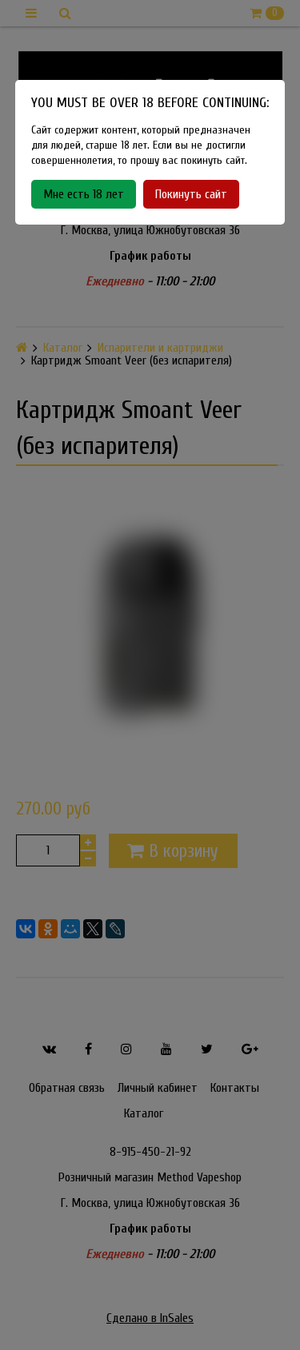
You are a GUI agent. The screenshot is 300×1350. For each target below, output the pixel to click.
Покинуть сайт (191, 194)
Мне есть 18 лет (83, 194)
